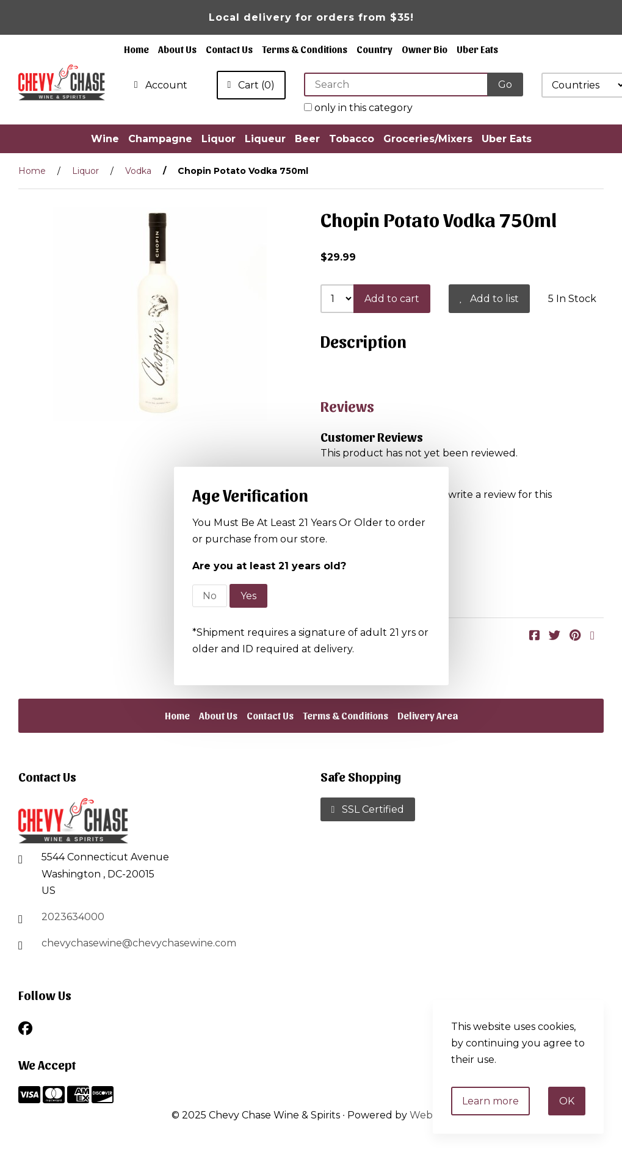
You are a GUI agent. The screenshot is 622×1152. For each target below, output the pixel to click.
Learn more (490, 1101)
